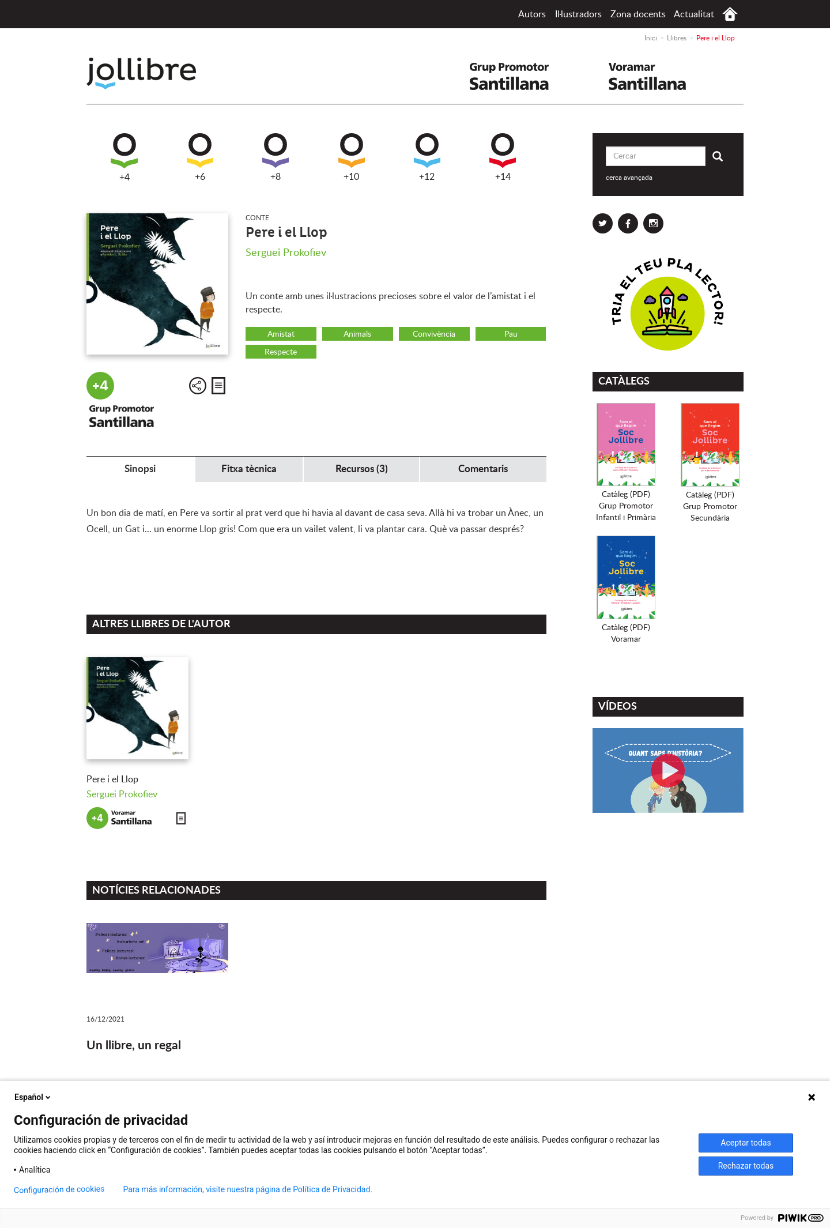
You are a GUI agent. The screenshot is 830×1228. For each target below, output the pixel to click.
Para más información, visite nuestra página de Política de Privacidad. (247, 1189)
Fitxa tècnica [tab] (249, 469)
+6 (200, 157)
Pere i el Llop (112, 779)
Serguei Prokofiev (286, 253)
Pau (511, 334)
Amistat (281, 334)
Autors (532, 14)
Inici (730, 14)
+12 (427, 157)
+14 (502, 157)
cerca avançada (629, 177)
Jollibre (150, 73)
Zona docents (638, 14)
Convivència (434, 334)
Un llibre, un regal (133, 1045)
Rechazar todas (746, 1165)
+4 (124, 157)
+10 (351, 157)
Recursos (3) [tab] (361, 469)
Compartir (197, 385)
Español (33, 1097)
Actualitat (694, 14)
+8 (275, 157)
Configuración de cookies (59, 1189)
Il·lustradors (578, 14)
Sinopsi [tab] (140, 469)
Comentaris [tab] (483, 469)
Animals (357, 334)
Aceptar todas (745, 1142)
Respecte (281, 352)
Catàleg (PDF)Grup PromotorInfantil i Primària (626, 506)
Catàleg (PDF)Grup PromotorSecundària (710, 506)
